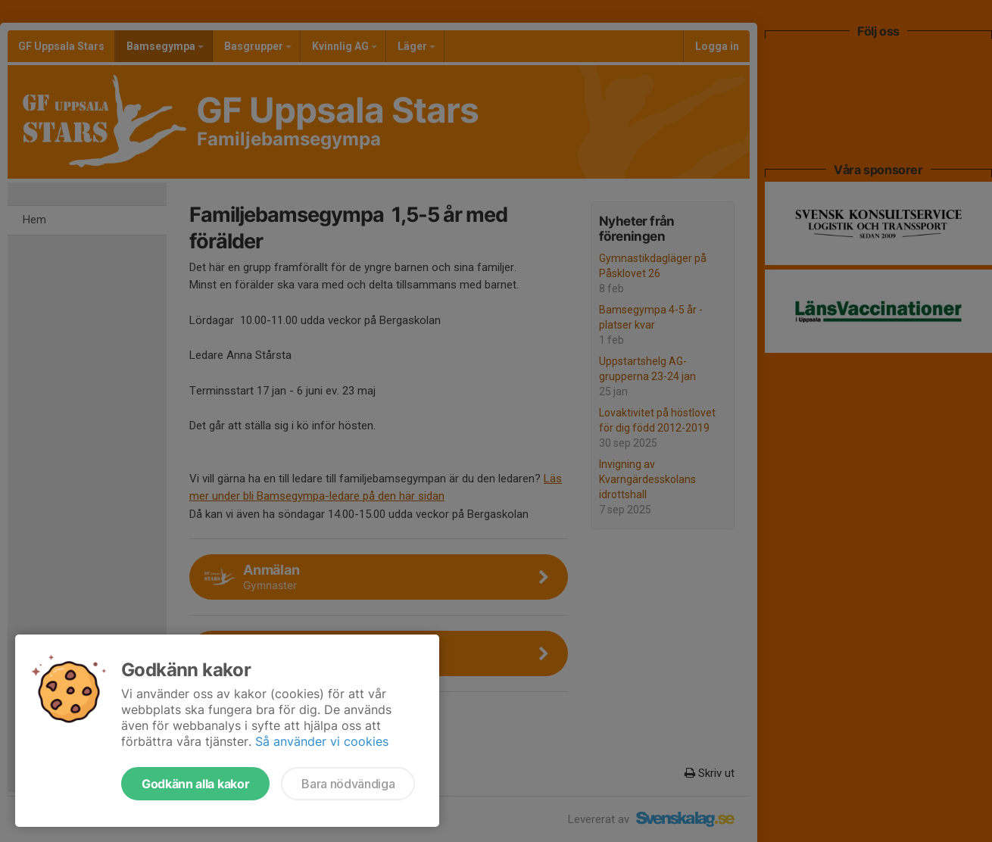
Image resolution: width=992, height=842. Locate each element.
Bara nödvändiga (348, 783)
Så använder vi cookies (321, 741)
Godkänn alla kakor (195, 783)
